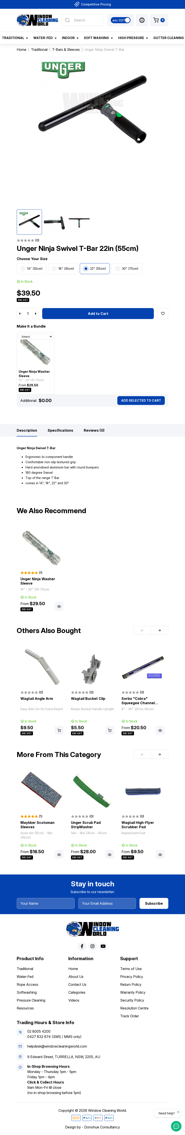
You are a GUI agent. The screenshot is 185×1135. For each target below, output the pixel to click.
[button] (142, 20)
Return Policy (130, 984)
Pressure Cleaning (31, 1000)
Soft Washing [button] (96, 38)
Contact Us (77, 984)
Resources (25, 1008)
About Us (75, 976)
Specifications (60, 430)
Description (27, 430)
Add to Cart (98, 313)
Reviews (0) (94, 430)
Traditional (25, 969)
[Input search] (82, 20)
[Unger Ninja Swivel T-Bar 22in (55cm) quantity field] (28, 313)
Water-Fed (25, 976)
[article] (42, 569)
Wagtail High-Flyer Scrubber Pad (138, 824)
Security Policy (132, 1000)
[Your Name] (46, 903)
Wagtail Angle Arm (36, 698)
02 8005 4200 (39, 1031)
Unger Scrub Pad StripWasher (86, 824)
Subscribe (154, 903)
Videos (73, 1000)
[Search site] (67, 20)
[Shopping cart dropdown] (159, 20)
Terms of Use (131, 969)
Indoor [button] (68, 38)
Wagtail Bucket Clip (88, 698)
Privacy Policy (131, 976)
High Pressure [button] (131, 38)
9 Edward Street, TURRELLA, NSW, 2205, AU (63, 1057)
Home (73, 969)
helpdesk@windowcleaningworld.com (57, 1046)
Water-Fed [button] (43, 38)
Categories (76, 992)
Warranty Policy (132, 992)
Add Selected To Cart (141, 400)
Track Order (129, 1016)
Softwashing (27, 992)
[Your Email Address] (107, 903)
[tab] (27, 430)
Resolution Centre (134, 1008)
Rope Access (27, 984)
